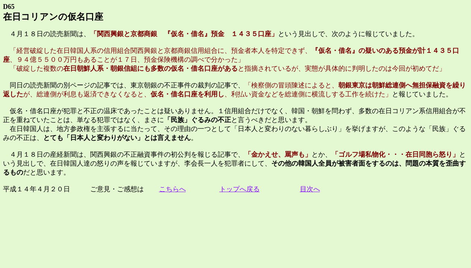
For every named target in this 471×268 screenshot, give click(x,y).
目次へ (310, 189)
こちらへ (172, 189)
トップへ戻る (239, 189)
